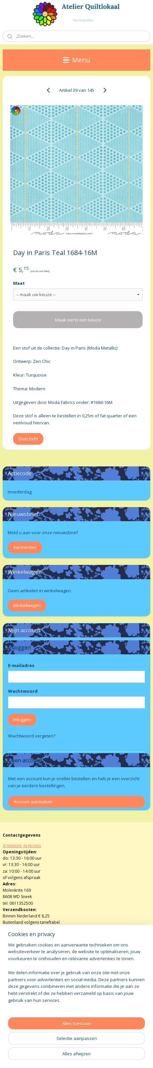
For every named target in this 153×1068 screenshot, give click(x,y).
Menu (76, 59)
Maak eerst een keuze (78, 319)
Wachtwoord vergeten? (31, 736)
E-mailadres (21, 665)
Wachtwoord (23, 691)
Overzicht (28, 439)
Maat (19, 283)
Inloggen (22, 719)
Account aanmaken (33, 802)
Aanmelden (25, 547)
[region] (76, 975)
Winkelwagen (27, 605)
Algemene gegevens (22, 845)
